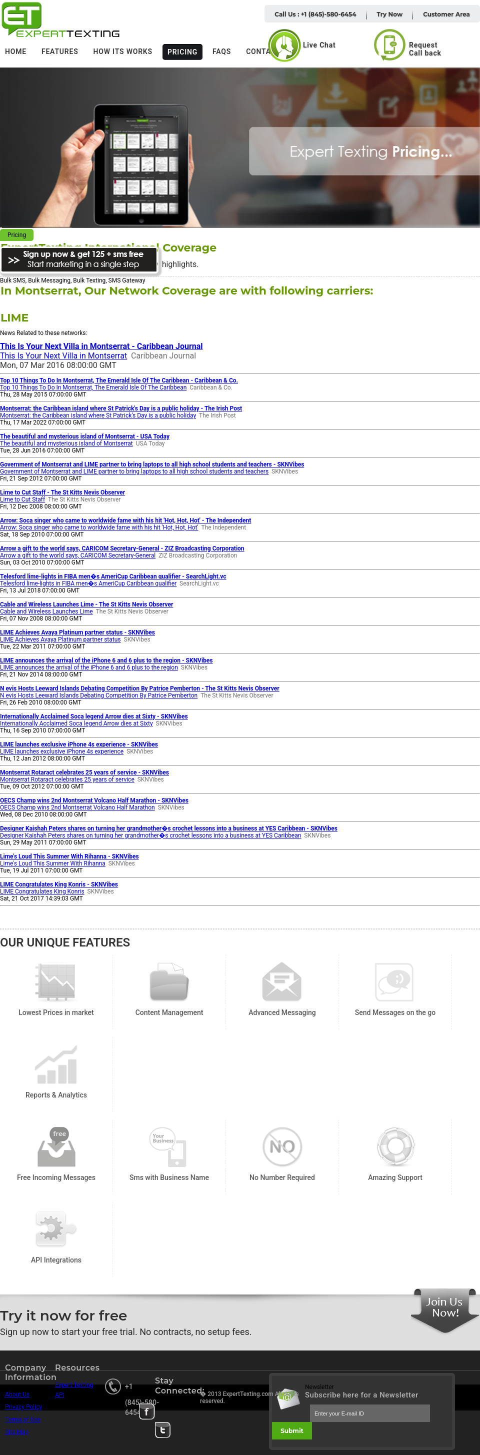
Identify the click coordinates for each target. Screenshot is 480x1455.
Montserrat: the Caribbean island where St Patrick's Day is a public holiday (98, 415)
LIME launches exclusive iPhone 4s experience (62, 751)
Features (60, 52)
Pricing (183, 52)
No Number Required (282, 1147)
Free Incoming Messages (56, 1147)
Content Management (169, 982)
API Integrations (56, 1230)
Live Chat (319, 45)
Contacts (265, 52)
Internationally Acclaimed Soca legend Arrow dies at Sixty (76, 723)
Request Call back (425, 49)
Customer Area (446, 14)
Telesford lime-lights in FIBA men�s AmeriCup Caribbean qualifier (88, 583)
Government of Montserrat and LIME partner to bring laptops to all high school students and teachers (134, 471)
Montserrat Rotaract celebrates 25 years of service (67, 779)
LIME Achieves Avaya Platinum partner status (60, 639)
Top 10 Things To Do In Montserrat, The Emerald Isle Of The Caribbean (93, 387)
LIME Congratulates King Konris (42, 891)
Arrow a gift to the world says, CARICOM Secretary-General (78, 555)
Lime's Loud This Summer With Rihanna (53, 863)
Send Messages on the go (395, 982)
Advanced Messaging (282, 982)
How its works (123, 52)
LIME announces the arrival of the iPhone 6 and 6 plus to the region (89, 667)
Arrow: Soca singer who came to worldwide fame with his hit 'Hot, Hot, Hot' (99, 527)
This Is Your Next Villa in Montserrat (63, 355)
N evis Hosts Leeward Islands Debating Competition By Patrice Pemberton (99, 695)
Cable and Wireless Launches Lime (46, 611)
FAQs (221, 52)
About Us (17, 1394)
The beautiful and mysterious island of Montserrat (66, 443)
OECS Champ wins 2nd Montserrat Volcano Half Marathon (77, 807)
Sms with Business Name (169, 1147)
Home (15, 52)
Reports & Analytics (56, 1064)
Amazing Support (395, 1147)
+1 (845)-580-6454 (142, 1399)
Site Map (16, 1432)
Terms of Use (22, 1419)
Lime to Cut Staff (22, 499)
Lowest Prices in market (56, 982)
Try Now (390, 14)
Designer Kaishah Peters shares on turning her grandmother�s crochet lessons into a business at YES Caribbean (150, 835)
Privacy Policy (23, 1407)
